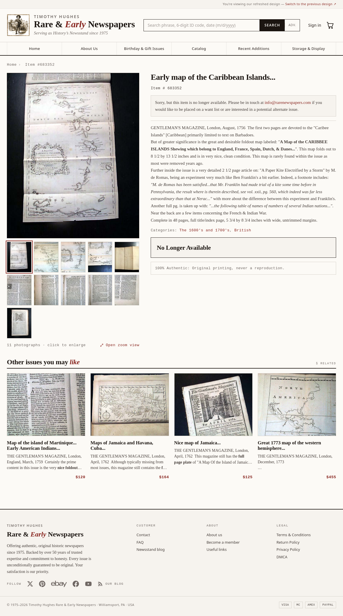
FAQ (140, 542)
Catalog (199, 48)
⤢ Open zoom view (119, 345)
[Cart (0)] (330, 25)
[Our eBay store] (59, 583)
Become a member (223, 542)
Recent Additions (253, 48)
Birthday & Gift (144, 48)
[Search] (271, 25)
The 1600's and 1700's (204, 230)
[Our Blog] (110, 583)
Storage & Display (308, 48)
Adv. (292, 25)
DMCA (281, 556)
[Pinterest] (42, 583)
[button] (73, 155)
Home (34, 48)
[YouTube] (88, 583)
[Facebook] (76, 583)
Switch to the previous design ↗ (310, 4)
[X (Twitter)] (30, 583)
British (242, 230)
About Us (89, 48)
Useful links (216, 549)
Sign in (314, 25)
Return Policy (287, 542)
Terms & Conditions (293, 534)
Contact (143, 534)
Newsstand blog (151, 549)
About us (214, 534)
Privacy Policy (288, 549)
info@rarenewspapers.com (288, 102)
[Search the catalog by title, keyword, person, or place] (202, 25)
